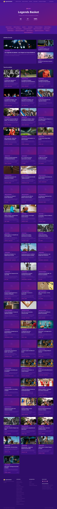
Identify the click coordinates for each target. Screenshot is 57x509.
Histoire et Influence (25, 1)
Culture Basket (35, 1)
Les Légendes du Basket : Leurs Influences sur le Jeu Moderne (46, 486)
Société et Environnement (28, 28)
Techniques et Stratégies (42, 1)
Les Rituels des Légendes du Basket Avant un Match (47, 488)
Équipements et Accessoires (39, 30)
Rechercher (51, 1)
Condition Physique (10, 30)
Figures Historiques (30, 30)
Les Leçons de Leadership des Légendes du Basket (46, 487)
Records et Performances (28, 32)
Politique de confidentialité (33, 485)
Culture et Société (47, 28)
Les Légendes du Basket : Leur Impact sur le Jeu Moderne (47, 485)
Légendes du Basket (10, 28)
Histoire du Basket (19, 28)
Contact (30, 482)
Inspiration (30, 1)
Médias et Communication (38, 28)
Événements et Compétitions (20, 30)
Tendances (48, 30)
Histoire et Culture (18, 1)
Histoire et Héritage (47, 27)
